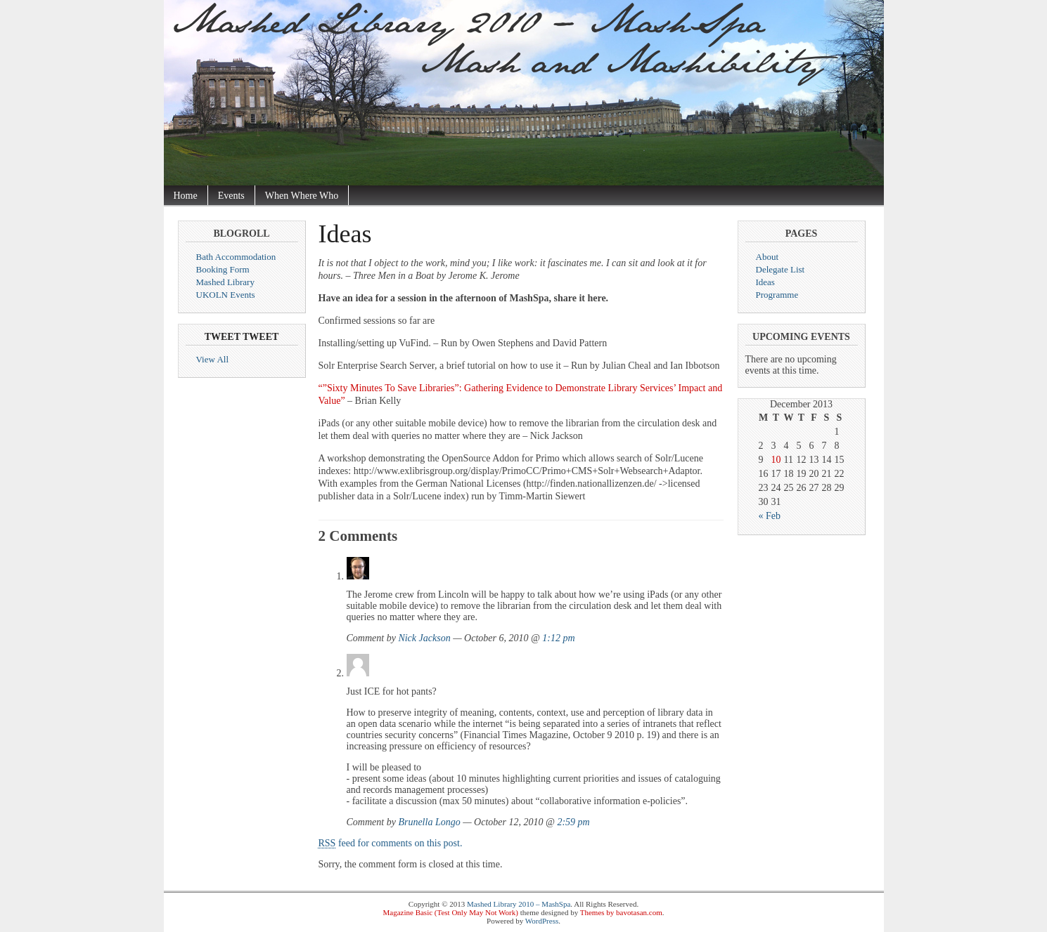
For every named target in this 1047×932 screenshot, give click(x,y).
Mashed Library (225, 282)
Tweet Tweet (242, 337)
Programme (777, 294)
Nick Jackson (424, 638)
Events (231, 195)
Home (186, 195)
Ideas (765, 282)
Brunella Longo (429, 822)
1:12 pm (558, 638)
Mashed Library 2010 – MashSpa (518, 904)
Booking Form (223, 269)
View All (212, 359)
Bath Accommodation (236, 256)
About (767, 256)
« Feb (770, 516)
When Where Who (301, 195)
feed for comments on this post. (391, 843)
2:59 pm (573, 822)
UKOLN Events (225, 294)
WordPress (541, 921)
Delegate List (780, 269)
